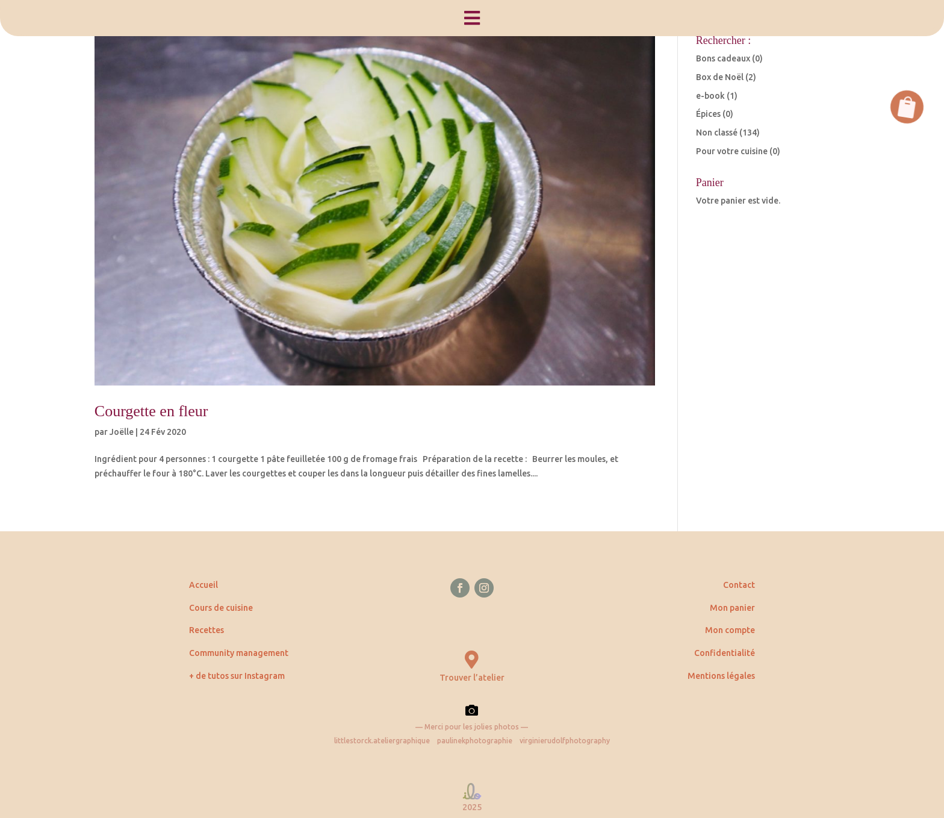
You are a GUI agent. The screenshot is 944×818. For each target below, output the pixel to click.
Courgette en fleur (151, 411)
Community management (238, 653)
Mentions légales (721, 676)
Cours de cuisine (221, 608)
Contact (739, 585)
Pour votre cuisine (732, 151)
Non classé (717, 132)
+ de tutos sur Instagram (237, 676)
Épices (708, 114)
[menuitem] (472, 18)
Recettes (206, 630)
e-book (710, 96)
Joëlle (122, 432)
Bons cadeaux (723, 58)
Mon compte (730, 630)
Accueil (203, 585)
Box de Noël (720, 77)
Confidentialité (724, 653)
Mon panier (732, 608)
